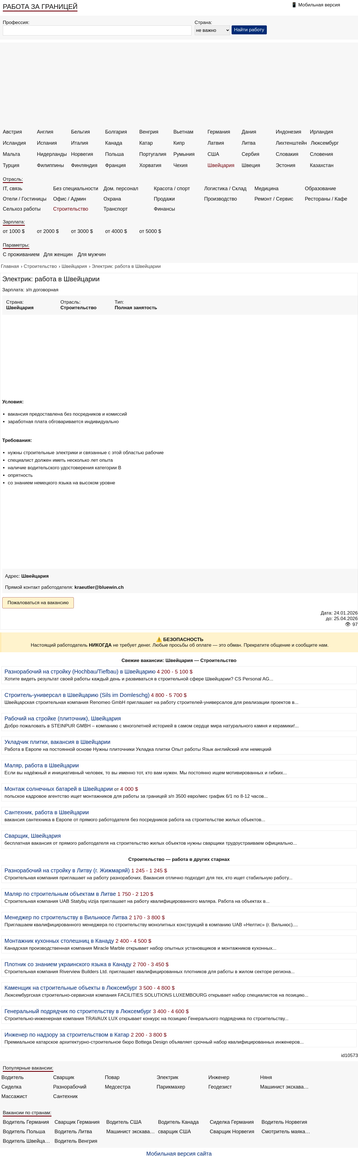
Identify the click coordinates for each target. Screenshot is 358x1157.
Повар (112, 1077)
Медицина (267, 188)
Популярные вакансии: (28, 1068)
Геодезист (220, 1087)
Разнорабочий (69, 1087)
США (213, 154)
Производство (220, 199)
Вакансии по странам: (27, 1112)
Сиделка (11, 1087)
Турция (11, 165)
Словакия (287, 154)
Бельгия (80, 132)
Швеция (251, 165)
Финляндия (84, 165)
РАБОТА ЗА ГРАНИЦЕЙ (40, 6)
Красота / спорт (172, 188)
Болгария (116, 132)
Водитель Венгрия (76, 1141)
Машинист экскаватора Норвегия (130, 1131)
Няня (266, 1077)
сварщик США (174, 1131)
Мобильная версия (319, 5)
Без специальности (75, 188)
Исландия (14, 143)
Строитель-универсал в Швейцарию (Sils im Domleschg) (77, 695)
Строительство (70, 209)
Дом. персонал (120, 188)
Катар (146, 143)
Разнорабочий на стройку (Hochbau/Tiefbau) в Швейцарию (80, 671)
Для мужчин (91, 254)
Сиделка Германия (232, 1122)
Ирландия (321, 132)
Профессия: (16, 22)
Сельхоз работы (22, 209)
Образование (320, 188)
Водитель (12, 1077)
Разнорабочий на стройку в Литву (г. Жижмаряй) (67, 870)
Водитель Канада (178, 1122)
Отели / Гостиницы (24, 199)
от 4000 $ (116, 231)
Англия (45, 132)
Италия (79, 143)
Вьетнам (183, 132)
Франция (115, 165)
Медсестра (118, 1087)
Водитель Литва (73, 1131)
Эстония (285, 165)
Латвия (216, 143)
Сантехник (65, 1096)
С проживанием (21, 254)
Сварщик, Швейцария (32, 836)
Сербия (250, 154)
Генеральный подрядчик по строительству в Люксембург (77, 1011)
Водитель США (124, 1122)
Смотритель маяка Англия (286, 1131)
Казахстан (321, 165)
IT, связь (12, 188)
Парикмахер (171, 1087)
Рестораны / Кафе (326, 199)
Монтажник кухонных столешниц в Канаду (59, 941)
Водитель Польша (24, 1131)
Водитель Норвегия (284, 1122)
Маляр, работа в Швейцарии (41, 765)
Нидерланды (52, 154)
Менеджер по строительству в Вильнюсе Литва (66, 917)
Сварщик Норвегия (232, 1131)
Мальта (11, 154)
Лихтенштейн (291, 143)
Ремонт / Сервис (274, 199)
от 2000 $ (48, 231)
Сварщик (63, 1077)
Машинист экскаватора (284, 1087)
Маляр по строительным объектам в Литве (60, 894)
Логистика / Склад (225, 188)
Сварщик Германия (77, 1122)
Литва (248, 143)
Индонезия (288, 132)
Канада (113, 143)
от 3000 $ (82, 231)
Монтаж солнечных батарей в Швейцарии (58, 789)
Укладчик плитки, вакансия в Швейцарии (57, 742)
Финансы (164, 209)
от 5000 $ (150, 231)
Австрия (12, 132)
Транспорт (115, 209)
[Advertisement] (180, 87)
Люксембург (325, 143)
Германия (219, 132)
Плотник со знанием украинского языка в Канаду (67, 964)
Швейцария (221, 165)
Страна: (203, 22)
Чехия (180, 165)
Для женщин (57, 254)
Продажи (164, 199)
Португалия (152, 154)
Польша (114, 154)
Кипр (179, 143)
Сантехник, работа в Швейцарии (46, 812)
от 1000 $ (14, 231)
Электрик (167, 1077)
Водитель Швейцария (27, 1141)
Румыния (184, 154)
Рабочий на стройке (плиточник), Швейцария (62, 718)
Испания (47, 143)
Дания (249, 132)
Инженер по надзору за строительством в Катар (66, 1035)
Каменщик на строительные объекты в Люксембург (70, 988)
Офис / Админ (69, 199)
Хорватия (150, 165)
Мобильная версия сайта (179, 1154)
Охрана (112, 199)
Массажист (14, 1096)
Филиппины (50, 165)
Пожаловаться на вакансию (38, 602)
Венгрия (148, 132)
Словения (321, 154)
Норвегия (82, 154)
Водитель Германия (26, 1122)
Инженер (218, 1077)
